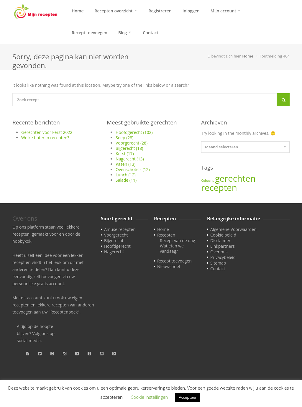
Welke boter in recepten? (45, 137)
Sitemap (218, 263)
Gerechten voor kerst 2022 (46, 132)
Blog (122, 32)
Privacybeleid (223, 257)
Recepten (166, 235)
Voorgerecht (131, 143)
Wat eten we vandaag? (172, 248)
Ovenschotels (133, 169)
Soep (124, 137)
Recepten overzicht (114, 11)
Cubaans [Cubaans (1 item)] (207, 180)
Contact (150, 32)
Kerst (125, 153)
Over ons (219, 252)
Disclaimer (220, 240)
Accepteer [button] (187, 397)
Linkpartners (222, 246)
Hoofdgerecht (134, 132)
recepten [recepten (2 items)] (219, 187)
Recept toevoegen (89, 32)
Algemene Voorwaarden (233, 229)
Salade (126, 180)
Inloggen (191, 11)
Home (78, 11)
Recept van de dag (177, 240)
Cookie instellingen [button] (149, 397)
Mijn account (223, 11)
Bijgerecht (129, 148)
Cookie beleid (223, 235)
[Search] (283, 99)
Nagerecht (130, 159)
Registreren (160, 11)
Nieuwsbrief (168, 266)
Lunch (126, 175)
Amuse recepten (120, 229)
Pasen (125, 164)
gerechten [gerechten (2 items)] (235, 178)
